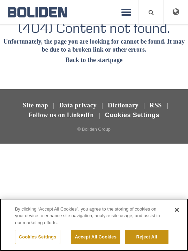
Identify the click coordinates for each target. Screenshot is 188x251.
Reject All (146, 242)
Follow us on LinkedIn (61, 115)
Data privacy (78, 105)
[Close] (177, 215)
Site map (35, 105)
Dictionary (123, 105)
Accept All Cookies (95, 242)
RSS (156, 105)
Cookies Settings (132, 115)
